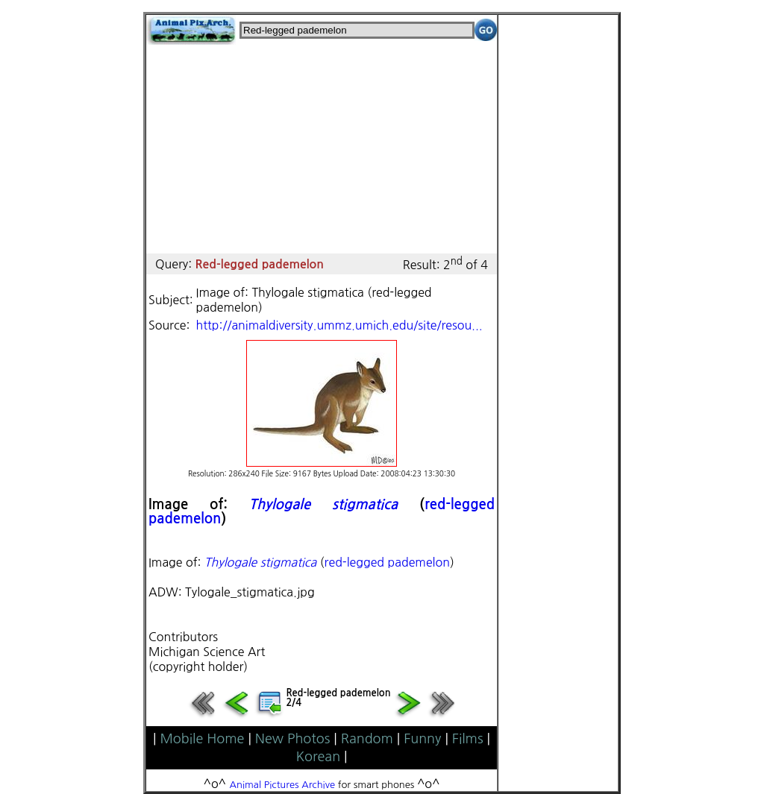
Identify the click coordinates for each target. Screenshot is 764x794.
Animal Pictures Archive (283, 785)
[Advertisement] (321, 149)
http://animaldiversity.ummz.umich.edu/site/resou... (339, 325)
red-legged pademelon (387, 562)
